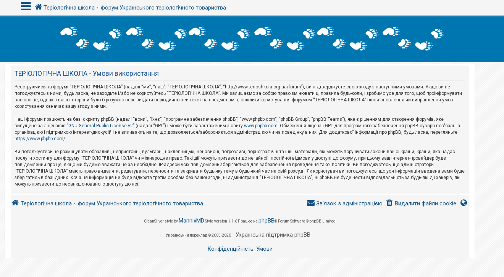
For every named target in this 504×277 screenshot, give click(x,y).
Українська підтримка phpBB (273, 234)
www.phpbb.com (261, 125)
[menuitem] (421, 203)
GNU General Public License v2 (100, 125)
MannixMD (191, 220)
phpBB (266, 220)
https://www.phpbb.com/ (40, 138)
